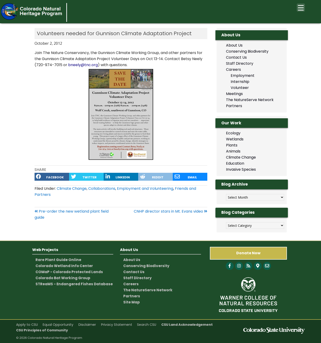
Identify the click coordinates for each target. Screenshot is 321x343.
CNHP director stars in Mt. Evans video (170, 211)
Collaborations (101, 188)
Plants (231, 145)
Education (235, 163)
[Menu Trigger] (301, 7)
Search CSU (146, 324)
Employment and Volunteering (145, 188)
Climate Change (72, 188)
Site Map (131, 302)
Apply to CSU (27, 324)
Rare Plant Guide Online (58, 259)
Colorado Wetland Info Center (64, 265)
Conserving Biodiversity (247, 51)
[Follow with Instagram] (239, 266)
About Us (234, 45)
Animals (233, 151)
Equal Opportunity (58, 324)
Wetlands (234, 139)
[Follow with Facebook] (230, 266)
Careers (233, 69)
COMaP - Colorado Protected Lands (69, 271)
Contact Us (236, 57)
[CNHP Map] (258, 266)
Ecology (233, 133)
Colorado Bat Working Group (62, 277)
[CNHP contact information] (267, 266)
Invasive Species (241, 169)
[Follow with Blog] (248, 266)
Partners (234, 106)
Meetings (234, 93)
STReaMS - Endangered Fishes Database (74, 284)
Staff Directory (239, 63)
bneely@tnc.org (83, 65)
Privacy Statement (116, 324)
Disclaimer (87, 324)
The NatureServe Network (250, 99)
